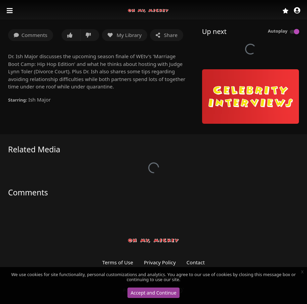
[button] (297, 10)
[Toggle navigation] (10, 10)
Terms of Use (117, 262)
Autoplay (277, 31)
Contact (196, 262)
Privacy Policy (160, 262)
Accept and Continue (153, 293)
